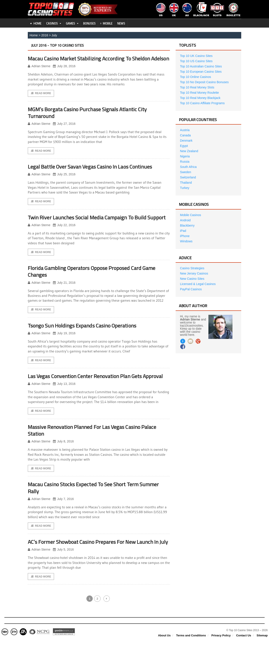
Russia (184, 161)
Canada (185, 135)
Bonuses (89, 23)
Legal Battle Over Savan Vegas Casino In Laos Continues (94, 173)
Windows (186, 241)
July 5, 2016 (63, 578)
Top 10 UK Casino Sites (196, 56)
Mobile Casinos (190, 215)
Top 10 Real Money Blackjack (200, 98)
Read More (41, 100)
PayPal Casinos (191, 289)
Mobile (106, 23)
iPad (183, 230)
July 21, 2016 (64, 297)
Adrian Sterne (39, 73)
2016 (44, 35)
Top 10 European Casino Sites (200, 71)
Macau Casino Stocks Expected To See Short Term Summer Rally (98, 509)
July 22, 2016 (64, 239)
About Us (164, 664)
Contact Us (243, 664)
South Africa (188, 167)
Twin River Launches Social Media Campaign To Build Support (91, 228)
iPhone (185, 236)
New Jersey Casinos (194, 273)
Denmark (186, 140)
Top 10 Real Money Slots (197, 87)
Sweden (185, 172)
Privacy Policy (221, 664)
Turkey (184, 188)
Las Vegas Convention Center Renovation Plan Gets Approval (89, 394)
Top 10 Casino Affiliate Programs (202, 103)
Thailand (186, 182)
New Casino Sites (192, 278)
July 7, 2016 (63, 521)
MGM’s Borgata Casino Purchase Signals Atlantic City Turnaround (91, 119)
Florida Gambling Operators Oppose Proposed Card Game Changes (96, 285)
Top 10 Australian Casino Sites (201, 66)
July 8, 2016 (63, 463)
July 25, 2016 (64, 181)
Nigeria (185, 156)
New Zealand (189, 151)
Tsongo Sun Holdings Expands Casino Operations (86, 340)
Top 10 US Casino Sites (196, 61)
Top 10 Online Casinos (195, 77)
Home (35, 23)
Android (185, 220)
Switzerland (188, 177)
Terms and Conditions (191, 664)
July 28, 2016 (64, 73)
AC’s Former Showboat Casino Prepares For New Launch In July (98, 567)
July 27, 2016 (64, 131)
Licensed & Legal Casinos (197, 284)
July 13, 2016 (64, 405)
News (121, 23)
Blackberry (187, 225)
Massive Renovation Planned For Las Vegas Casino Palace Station (96, 452)
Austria (185, 130)
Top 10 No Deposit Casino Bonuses (204, 82)
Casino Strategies (192, 268)
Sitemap (262, 664)
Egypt (184, 146)
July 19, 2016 (64, 348)
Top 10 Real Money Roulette (199, 92)
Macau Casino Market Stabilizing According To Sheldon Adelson (93, 61)
